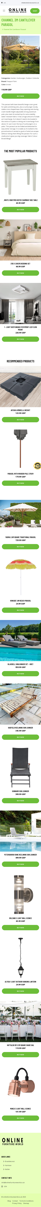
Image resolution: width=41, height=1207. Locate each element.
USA (5, 3)
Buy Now (20, 96)
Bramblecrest (10, 1161)
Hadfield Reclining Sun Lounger (20, 727)
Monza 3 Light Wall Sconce (20, 1108)
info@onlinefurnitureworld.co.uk (30, 3)
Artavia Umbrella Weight (20, 410)
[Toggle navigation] (4, 10)
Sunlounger (21, 78)
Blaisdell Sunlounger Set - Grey (20, 664)
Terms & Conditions (26, 1201)
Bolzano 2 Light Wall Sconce (20, 918)
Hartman (8, 1165)
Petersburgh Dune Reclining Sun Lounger (20, 854)
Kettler (7, 1169)
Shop (35, 11)
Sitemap (26, 1203)
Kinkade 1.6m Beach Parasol (20, 600)
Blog (9, 1201)
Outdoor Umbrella (32, 78)
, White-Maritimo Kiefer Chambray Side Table (20, 200)
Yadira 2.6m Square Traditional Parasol (20, 537)
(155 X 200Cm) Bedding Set (20, 263)
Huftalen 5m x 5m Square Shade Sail (20, 1045)
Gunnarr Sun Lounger (20, 791)
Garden (13, 78)
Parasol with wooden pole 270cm (20, 473)
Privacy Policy (17, 1203)
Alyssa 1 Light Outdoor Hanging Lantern (20, 981)
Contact (15, 1201)
